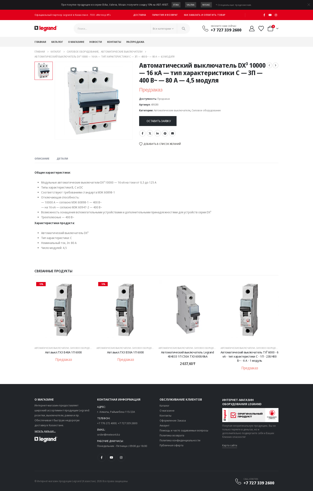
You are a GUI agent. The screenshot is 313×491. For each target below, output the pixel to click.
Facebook (142, 133)
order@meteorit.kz (108, 434)
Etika (176, 4)
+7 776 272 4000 (107, 423)
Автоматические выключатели (172, 110)
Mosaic (206, 4)
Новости (95, 42)
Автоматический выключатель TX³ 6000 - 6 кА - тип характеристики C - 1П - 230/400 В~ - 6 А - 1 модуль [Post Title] (249, 356)
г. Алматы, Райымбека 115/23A (116, 412)
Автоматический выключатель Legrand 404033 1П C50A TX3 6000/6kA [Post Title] (187, 354)
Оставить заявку (159, 121)
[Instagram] (275, 15)
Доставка (139, 14)
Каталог (57, 42)
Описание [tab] (42, 158)
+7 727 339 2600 (127, 423)
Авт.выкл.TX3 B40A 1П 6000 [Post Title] (63, 352)
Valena (191, 4)
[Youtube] (270, 15)
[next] (275, 65)
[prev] (269, 65)
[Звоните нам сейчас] (222, 28)
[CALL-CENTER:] (254, 481)
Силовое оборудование (206, 110)
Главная (40, 42)
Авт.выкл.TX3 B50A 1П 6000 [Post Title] (125, 352)
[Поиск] (183, 28)
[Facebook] (264, 15)
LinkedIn (157, 133)
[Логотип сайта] (46, 28)
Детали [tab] (62, 158)
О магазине (76, 42)
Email (172, 133)
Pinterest (165, 133)
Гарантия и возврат (165, 14)
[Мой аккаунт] (251, 28)
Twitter (150, 133)
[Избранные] (261, 28)
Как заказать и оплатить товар (204, 14)
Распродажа (135, 42)
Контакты (114, 42)
